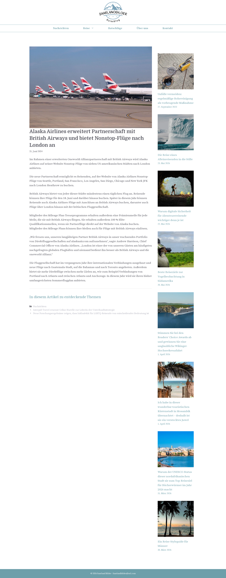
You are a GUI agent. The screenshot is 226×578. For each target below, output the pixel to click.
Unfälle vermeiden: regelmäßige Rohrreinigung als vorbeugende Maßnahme (176, 99)
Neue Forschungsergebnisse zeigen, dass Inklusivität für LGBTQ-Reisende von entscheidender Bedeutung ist (91, 313)
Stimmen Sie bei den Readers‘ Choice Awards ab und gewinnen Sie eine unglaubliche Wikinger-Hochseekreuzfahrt (174, 341)
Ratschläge (115, 28)
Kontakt (168, 28)
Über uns (142, 28)
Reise (92, 28)
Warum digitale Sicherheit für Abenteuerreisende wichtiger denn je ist (174, 216)
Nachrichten (61, 28)
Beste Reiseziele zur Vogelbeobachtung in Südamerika (171, 277)
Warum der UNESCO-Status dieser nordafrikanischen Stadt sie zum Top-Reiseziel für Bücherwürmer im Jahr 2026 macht (175, 480)
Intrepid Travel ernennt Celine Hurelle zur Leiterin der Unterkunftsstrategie (74, 309)
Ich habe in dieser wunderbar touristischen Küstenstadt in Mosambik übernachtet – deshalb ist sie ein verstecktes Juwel (174, 411)
